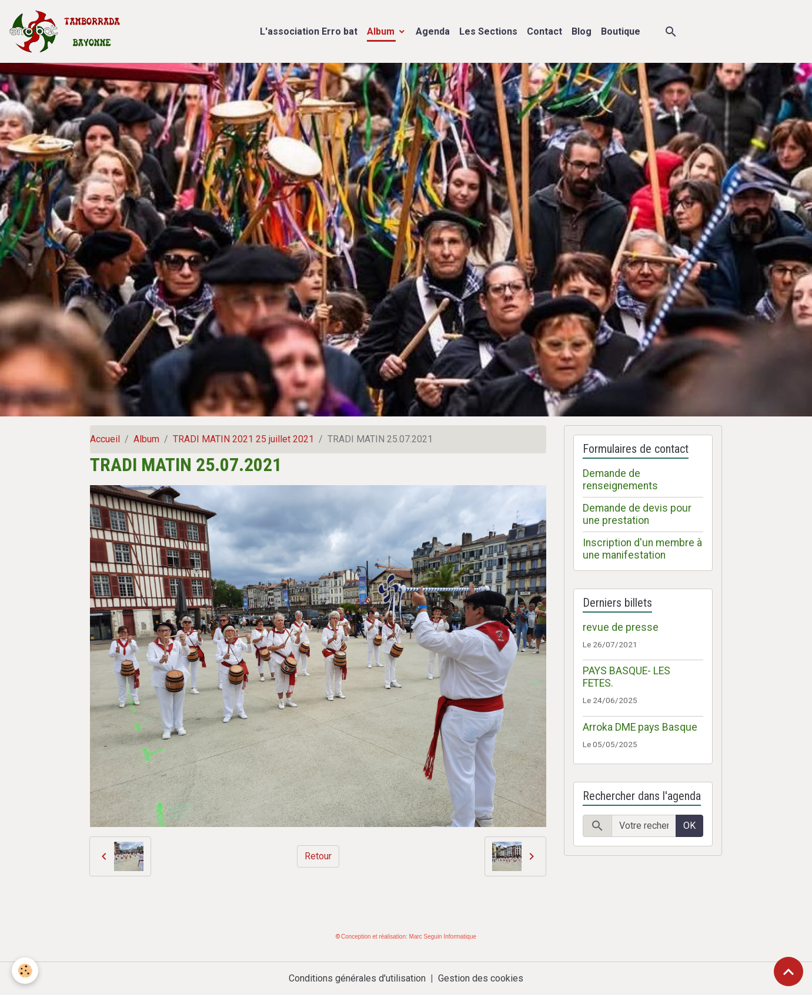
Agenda (433, 31)
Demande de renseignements (620, 480)
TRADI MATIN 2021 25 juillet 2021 (243, 439)
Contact (544, 31)
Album (382, 31)
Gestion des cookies (480, 978)
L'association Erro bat (308, 31)
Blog (582, 31)
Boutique (620, 31)
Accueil (105, 439)
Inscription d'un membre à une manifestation (642, 549)
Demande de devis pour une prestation (637, 514)
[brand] (67, 31)
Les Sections (488, 31)
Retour (318, 856)
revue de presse (621, 627)
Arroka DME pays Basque (640, 727)
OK (689, 825)
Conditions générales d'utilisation (357, 978)
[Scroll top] (788, 971)
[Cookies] (25, 970)
